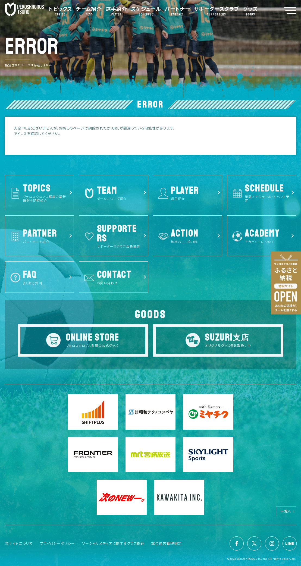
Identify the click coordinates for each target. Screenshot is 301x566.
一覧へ (286, 511)
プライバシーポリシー (57, 543)
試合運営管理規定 (166, 543)
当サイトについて (19, 543)
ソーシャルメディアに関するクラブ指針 (113, 543)
